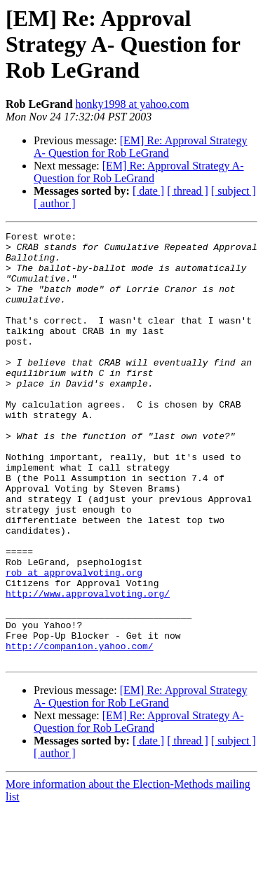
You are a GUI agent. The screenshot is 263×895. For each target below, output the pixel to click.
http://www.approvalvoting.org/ (88, 666)
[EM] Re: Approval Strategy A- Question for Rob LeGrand (140, 146)
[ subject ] (233, 191)
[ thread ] (187, 191)
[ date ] (148, 191)
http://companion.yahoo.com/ (80, 729)
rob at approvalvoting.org (74, 641)
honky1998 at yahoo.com (132, 104)
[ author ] (55, 203)
